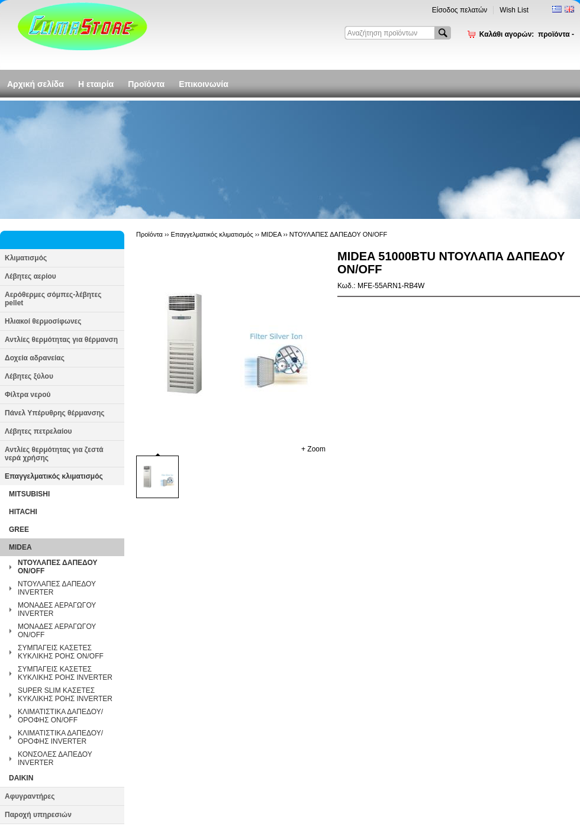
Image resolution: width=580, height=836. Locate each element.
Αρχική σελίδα (35, 84)
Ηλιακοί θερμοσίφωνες (43, 321)
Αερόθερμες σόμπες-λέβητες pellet (53, 298)
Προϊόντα (146, 84)
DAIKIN (21, 778)
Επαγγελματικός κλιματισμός (54, 476)
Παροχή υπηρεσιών (38, 815)
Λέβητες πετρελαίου (38, 431)
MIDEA (20, 547)
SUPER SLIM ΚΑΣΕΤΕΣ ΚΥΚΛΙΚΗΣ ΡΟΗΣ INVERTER (65, 694)
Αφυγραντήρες (29, 796)
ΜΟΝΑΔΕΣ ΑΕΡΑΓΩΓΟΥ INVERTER (57, 609)
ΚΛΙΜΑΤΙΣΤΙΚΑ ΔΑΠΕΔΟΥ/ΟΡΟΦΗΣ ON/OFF (60, 716)
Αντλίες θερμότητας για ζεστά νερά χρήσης (54, 454)
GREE (19, 529)
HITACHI (23, 512)
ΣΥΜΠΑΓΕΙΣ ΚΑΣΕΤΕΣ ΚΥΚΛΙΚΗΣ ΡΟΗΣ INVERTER (65, 673)
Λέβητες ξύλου (29, 376)
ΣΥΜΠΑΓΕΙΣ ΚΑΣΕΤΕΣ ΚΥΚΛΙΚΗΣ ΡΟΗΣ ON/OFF (61, 652)
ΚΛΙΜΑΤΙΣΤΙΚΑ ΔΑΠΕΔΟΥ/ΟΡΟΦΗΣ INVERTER (60, 737)
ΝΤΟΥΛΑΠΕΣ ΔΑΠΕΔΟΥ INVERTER (57, 588)
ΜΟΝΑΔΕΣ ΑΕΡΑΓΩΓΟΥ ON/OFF (57, 630)
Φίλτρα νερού (27, 394)
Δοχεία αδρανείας (35, 358)
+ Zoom (313, 449)
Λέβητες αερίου (30, 276)
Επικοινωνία (203, 84)
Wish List (514, 10)
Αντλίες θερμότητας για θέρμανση (61, 339)
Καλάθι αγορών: (526, 34)
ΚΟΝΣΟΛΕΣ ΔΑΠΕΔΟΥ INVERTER (55, 758)
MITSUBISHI (29, 494)
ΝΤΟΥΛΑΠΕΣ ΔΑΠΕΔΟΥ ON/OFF (57, 567)
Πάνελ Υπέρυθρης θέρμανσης (55, 413)
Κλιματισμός (26, 258)
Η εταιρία (96, 84)
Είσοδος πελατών (460, 10)
